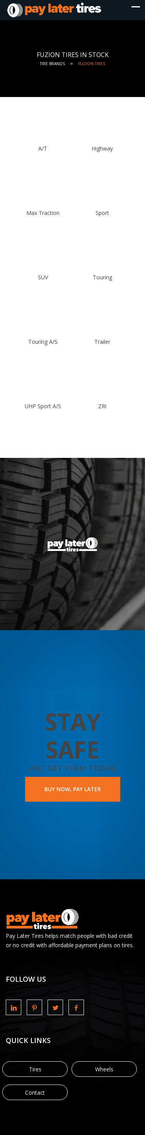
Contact (35, 1092)
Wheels (104, 1069)
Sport (102, 213)
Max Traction (43, 213)
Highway (102, 148)
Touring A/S (43, 341)
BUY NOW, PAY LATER (72, 789)
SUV (43, 277)
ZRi (102, 406)
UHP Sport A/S (43, 406)
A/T (42, 148)
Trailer (102, 341)
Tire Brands (52, 63)
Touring (102, 277)
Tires (35, 1069)
